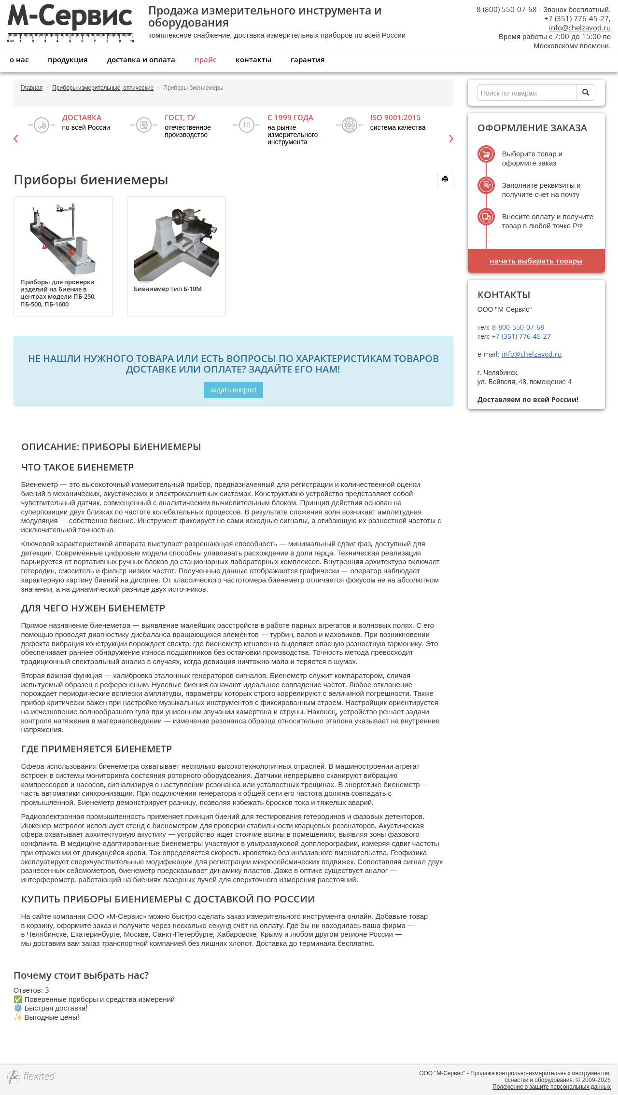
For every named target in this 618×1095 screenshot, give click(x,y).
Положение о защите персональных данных (551, 1086)
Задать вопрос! (233, 389)
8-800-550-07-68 (517, 327)
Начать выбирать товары (536, 260)
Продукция (68, 59)
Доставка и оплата (141, 59)
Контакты (253, 59)
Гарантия (308, 59)
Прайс (205, 59)
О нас (19, 59)
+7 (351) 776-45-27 (520, 336)
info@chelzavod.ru (580, 27)
